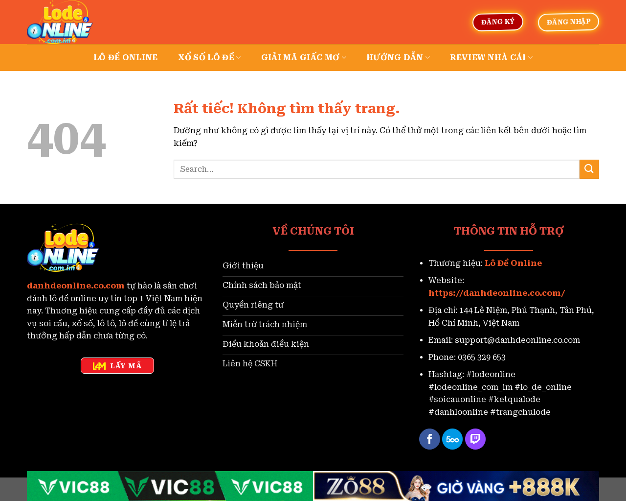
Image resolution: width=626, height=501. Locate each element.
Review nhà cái (491, 58)
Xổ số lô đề (209, 58)
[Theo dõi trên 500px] (452, 439)
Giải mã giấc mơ (303, 58)
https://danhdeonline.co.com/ (496, 293)
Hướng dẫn (398, 58)
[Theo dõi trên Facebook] (429, 439)
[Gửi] (589, 169)
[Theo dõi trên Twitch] (475, 439)
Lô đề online (125, 57)
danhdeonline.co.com (76, 285)
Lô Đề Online (513, 263)
